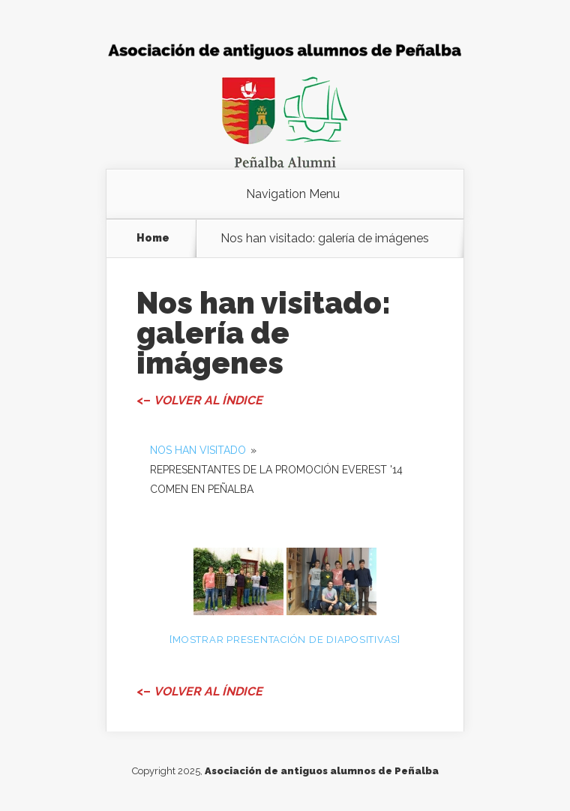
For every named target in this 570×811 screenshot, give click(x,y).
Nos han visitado (198, 450)
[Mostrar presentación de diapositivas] (285, 639)
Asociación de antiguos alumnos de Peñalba (322, 770)
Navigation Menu (293, 194)
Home (153, 238)
